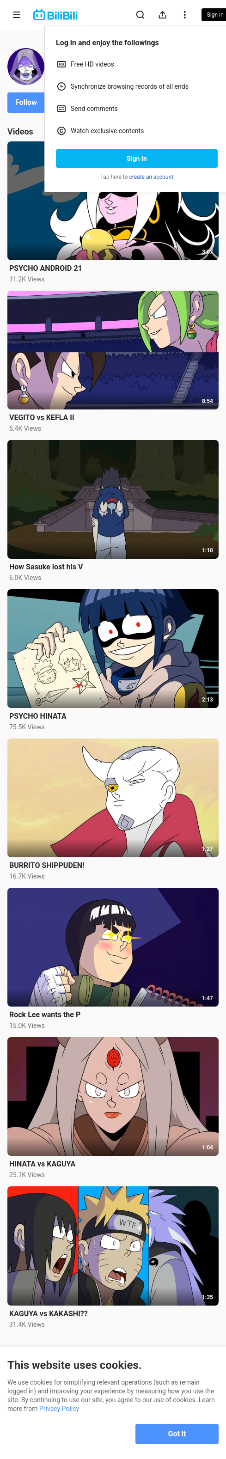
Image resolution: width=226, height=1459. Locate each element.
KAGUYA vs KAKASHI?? (48, 1313)
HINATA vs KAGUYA (42, 1164)
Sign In (137, 158)
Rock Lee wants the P (44, 1014)
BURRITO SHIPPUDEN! (46, 865)
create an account (151, 177)
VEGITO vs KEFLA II (41, 417)
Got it (177, 1433)
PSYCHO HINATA (38, 716)
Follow (26, 102)
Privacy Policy (59, 1408)
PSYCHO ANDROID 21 (45, 268)
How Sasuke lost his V (46, 566)
